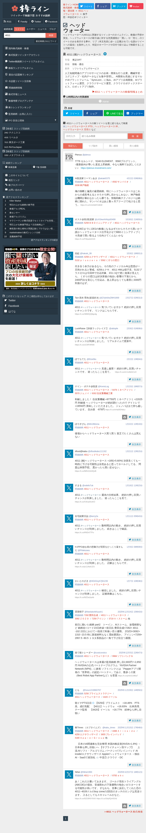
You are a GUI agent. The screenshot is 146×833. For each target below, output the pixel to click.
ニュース (42, 29)
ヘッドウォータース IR (106, 126)
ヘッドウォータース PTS (80, 126)
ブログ (52, 29)
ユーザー (30, 29)
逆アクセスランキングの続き (44, 240)
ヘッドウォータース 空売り (77, 129)
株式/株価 (123, 811)
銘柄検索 (8, 29)
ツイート (19, 29)
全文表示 (136, 212)
